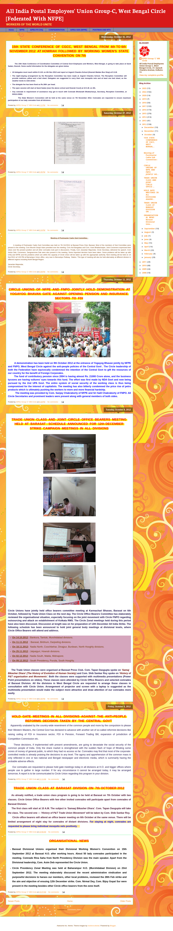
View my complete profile (151, 75)
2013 (144, 121)
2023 (144, 88)
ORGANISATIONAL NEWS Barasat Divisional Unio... (151, 219)
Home (11, 30)
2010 (144, 265)
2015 (144, 113)
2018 (144, 103)
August (147, 232)
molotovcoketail (94, 926)
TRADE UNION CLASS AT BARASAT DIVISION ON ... (150, 207)
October (148, 135)
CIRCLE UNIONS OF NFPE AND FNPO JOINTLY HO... (151, 169)
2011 (144, 262)
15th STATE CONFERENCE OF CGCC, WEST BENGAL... (151, 142)
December (149, 127)
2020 (144, 95)
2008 (144, 273)
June (146, 239)
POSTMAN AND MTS (102, 30)
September (149, 229)
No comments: (53, 105)
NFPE (21, 30)
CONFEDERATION (57, 30)
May (146, 243)
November (149, 131)
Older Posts (125, 901)
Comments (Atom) (75, 910)
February (148, 254)
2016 (144, 110)
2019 (144, 99)
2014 (144, 117)
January (148, 257)
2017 (144, 106)
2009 (144, 269)
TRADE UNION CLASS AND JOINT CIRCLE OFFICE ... (150, 182)
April (146, 247)
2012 (144, 124)
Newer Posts (14, 901)
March (147, 250)
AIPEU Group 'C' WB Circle (151, 59)
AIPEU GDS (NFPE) (78, 30)
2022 (144, 92)
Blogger (113, 926)
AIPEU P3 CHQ (36, 30)
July (146, 236)
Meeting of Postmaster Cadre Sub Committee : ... (151, 157)
